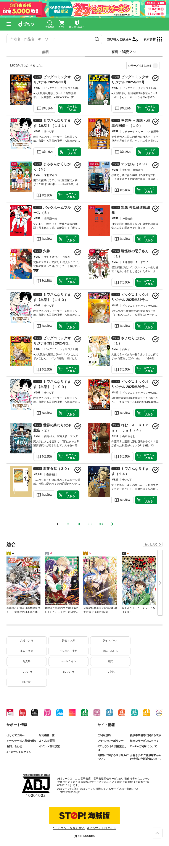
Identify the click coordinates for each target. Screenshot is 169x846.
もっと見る (151, 544)
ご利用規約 (104, 735)
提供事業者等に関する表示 (145, 735)
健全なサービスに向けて (144, 740)
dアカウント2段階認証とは (112, 748)
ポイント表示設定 (49, 746)
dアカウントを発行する (69, 828)
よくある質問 (47, 740)
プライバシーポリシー (111, 740)
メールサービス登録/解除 (21, 740)
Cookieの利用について (143, 746)
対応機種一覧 (47, 735)
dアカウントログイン (18, 752)
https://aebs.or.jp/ (70, 792)
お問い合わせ (14, 746)
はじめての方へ (15, 735)
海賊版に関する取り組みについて (113, 757)
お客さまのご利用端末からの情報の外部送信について (145, 757)
